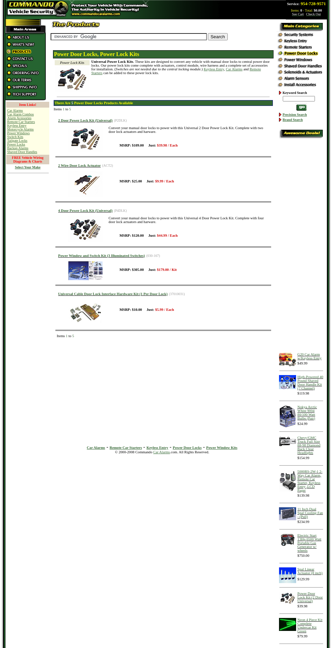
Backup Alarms (17, 148)
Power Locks (16, 144)
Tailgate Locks (17, 140)
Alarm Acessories (19, 118)
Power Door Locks (187, 448)
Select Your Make (28, 167)
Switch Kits (15, 137)
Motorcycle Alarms (20, 129)
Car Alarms (234, 69)
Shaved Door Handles (22, 152)
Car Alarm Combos (20, 114)
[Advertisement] (27, 279)
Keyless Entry (16, 125)
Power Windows (18, 133)
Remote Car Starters (21, 122)
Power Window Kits (221, 448)
